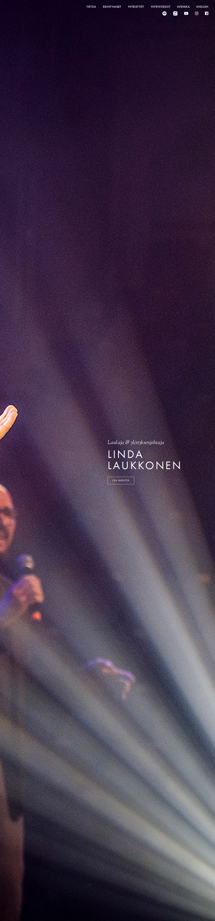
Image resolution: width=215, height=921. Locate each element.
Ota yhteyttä (120, 480)
